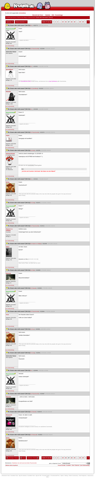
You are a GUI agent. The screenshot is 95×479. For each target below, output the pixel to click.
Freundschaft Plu (55, 475)
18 (71, 22)
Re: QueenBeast (34, 88)
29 (83, 22)
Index (22, 458)
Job (47, 476)
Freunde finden (46, 475)
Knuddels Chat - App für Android (19, 475)
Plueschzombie (33, 463)
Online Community (73, 475)
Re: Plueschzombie (34, 48)
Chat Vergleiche (83, 475)
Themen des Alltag (22, 17)
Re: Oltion (32, 270)
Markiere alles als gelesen (12, 465)
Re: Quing (32, 202)
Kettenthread (31, 17)
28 (80, 22)
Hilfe (53, 15)
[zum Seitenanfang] (9, 45)
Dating (66, 475)
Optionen (9, 22)
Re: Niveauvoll (33, 434)
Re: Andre (32, 150)
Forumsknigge (59, 15)
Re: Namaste (33, 288)
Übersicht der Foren (37, 15)
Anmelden (22, 13)
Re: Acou (32, 329)
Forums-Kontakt (61, 465)
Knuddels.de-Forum (11, 17)
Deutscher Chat (6, 475)
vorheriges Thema (12, 458)
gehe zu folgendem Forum (55, 463)
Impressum (90, 475)
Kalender (47, 15)
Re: (31, 25)
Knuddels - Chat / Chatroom (72, 465)
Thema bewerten (21, 22)
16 (65, 22)
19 (74, 22)
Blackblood (14, 463)
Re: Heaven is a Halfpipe (35, 243)
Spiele (62, 475)
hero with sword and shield (23, 463)
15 (62, 22)
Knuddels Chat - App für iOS (34, 475)
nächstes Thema (32, 458)
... (60, 22)
